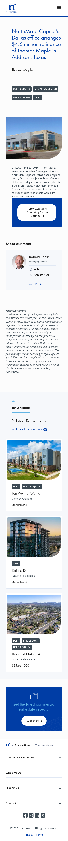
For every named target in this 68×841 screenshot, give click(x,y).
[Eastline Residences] (34, 552)
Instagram (31, 815)
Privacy (29, 834)
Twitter (43, 815)
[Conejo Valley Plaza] (34, 632)
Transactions (22, 745)
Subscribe (32, 720)
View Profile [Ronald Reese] (36, 284)
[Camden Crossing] (34, 475)
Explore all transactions (27, 429)
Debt (38, 97)
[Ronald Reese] (39, 257)
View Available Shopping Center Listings (37, 212)
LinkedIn (37, 815)
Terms (40, 834)
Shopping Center (45, 88)
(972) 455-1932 (41, 275)
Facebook (25, 815)
